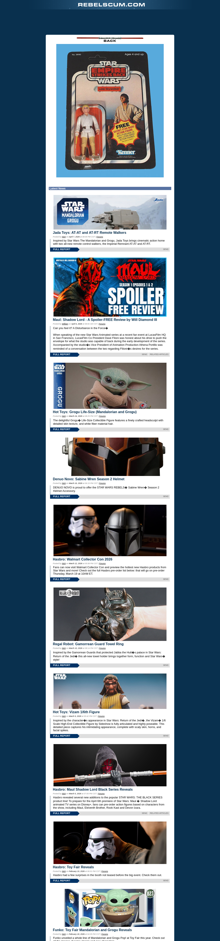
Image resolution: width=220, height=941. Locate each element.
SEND (165, 249)
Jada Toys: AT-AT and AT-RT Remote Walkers (89, 232)
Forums (99, 237)
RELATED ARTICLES (159, 354)
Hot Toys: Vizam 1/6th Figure (76, 712)
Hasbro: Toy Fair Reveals (73, 867)
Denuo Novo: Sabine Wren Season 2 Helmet (88, 479)
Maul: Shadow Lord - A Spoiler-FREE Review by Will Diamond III (105, 320)
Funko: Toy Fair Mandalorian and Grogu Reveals (92, 930)
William (65, 324)
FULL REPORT (61, 249)
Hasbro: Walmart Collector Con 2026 (82, 559)
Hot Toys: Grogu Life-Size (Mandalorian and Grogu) (95, 412)
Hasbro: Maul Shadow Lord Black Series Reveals (93, 789)
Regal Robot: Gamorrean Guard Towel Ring (88, 644)
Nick (64, 237)
